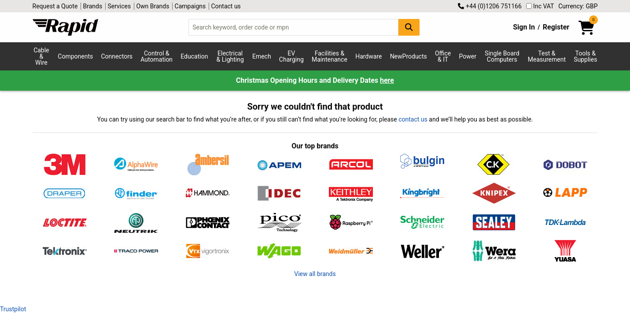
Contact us (226, 6)
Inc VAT (540, 6)
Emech (261, 56)
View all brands (314, 273)
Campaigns (190, 6)
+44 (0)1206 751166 (489, 6)
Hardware (368, 56)
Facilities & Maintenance (329, 56)
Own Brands (152, 6)
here (387, 80)
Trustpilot (13, 309)
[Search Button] (409, 27)
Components (75, 56)
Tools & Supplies (585, 56)
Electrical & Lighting (230, 56)
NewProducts (408, 56)
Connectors (117, 56)
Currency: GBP (577, 6)
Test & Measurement (547, 56)
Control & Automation (156, 56)
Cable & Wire (41, 56)
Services (119, 6)
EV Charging (291, 56)
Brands (93, 6)
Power (467, 56)
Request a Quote (55, 6)
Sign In (524, 27)
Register (556, 27)
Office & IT (443, 56)
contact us (412, 119)
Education (194, 56)
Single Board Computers (502, 56)
